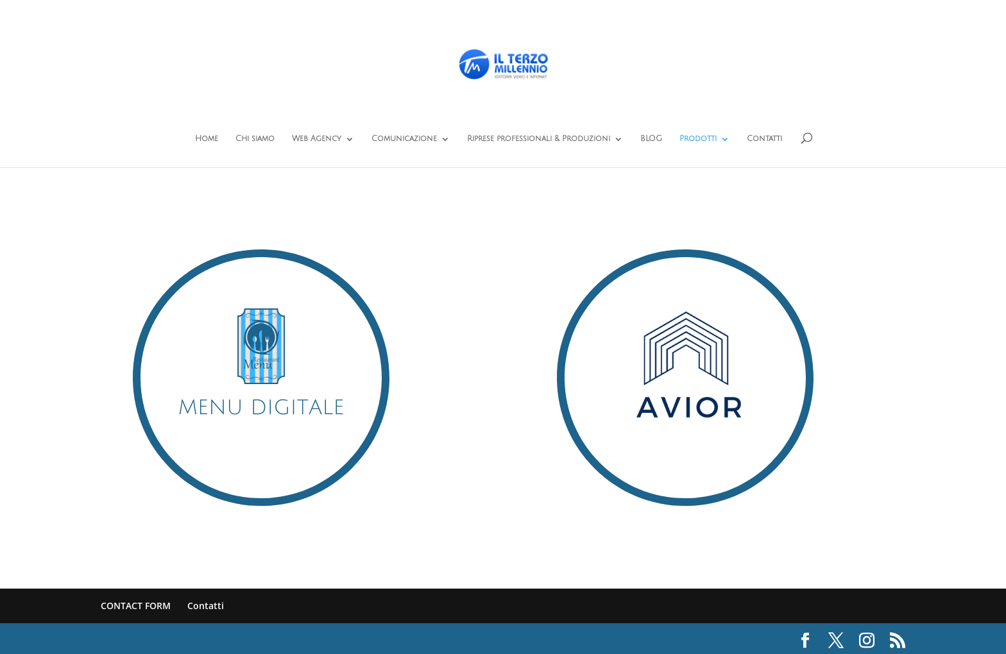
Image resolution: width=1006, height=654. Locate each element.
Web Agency (316, 139)
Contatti (764, 139)
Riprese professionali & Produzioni (538, 139)
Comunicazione (404, 139)
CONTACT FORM (136, 606)
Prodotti (698, 139)
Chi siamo (255, 139)
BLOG (651, 139)
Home (206, 139)
